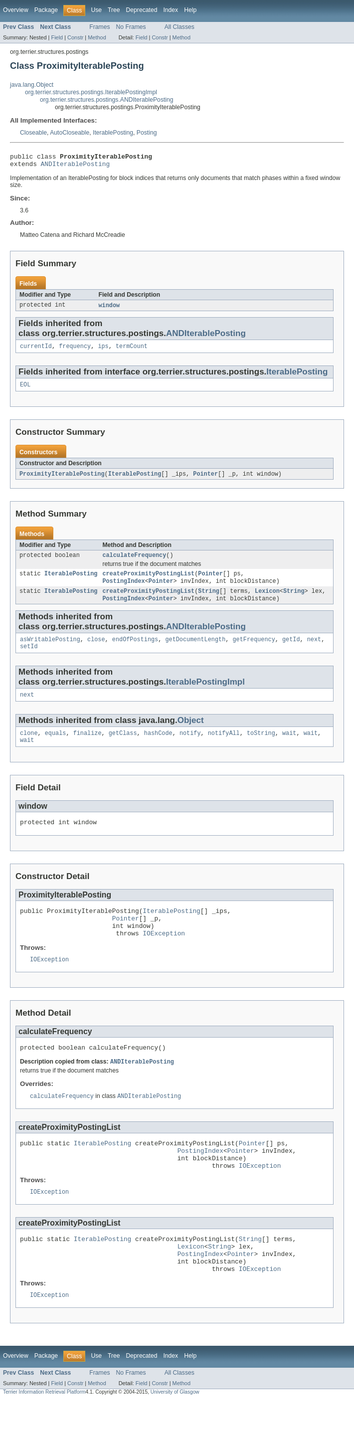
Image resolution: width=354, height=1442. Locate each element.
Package (46, 9)
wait (289, 747)
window (109, 309)
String (208, 600)
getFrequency (253, 650)
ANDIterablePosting (75, 166)
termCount (132, 351)
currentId (36, 351)
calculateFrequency (134, 562)
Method (97, 37)
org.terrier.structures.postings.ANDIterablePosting (107, 99)
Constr (75, 37)
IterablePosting (113, 132)
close (96, 650)
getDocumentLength (195, 650)
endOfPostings (135, 650)
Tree (114, 9)
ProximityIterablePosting (62, 480)
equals (55, 747)
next (314, 650)
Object (190, 733)
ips (103, 351)
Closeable (33, 132)
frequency (75, 351)
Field (57, 37)
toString (261, 747)
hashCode (158, 747)
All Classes (179, 26)
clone (29, 747)
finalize (87, 747)
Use (96, 9)
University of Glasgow (175, 1433)
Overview (15, 9)
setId (29, 658)
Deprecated (142, 9)
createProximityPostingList (148, 581)
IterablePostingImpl (205, 694)
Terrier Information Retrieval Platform (44, 1433)
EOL (25, 390)
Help (190, 9)
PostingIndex (123, 589)
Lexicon (267, 600)
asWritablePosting (50, 650)
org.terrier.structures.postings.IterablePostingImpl (91, 92)
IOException (164, 955)
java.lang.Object (31, 84)
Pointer (205, 480)
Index (170, 9)
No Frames (131, 26)
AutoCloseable (69, 132)
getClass (123, 747)
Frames (99, 26)
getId (291, 650)
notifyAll (224, 747)
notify (190, 747)
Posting (147, 132)
